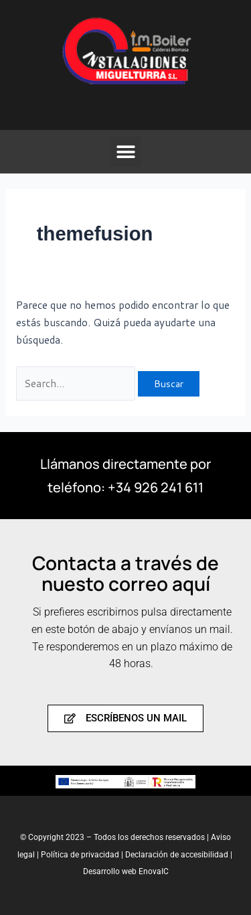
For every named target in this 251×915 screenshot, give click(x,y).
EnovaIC (154, 871)
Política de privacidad (81, 854)
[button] (125, 152)
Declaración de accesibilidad (176, 854)
